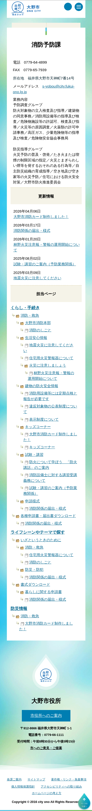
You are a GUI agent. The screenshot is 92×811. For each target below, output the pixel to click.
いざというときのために (41, 540)
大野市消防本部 (38, 323)
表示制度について (44, 419)
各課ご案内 (14, 779)
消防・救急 (30, 315)
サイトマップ (36, 779)
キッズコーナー (38, 427)
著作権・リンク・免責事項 (68, 779)
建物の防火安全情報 (41, 386)
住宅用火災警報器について (51, 358)
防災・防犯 (34, 569)
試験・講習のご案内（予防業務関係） (44, 264)
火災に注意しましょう (47, 365)
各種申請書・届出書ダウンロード (48, 516)
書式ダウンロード (35, 584)
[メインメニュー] (79, 7)
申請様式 (32, 501)
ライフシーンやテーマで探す (38, 532)
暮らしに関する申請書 (43, 592)
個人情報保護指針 (23, 786)
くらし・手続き (25, 307)
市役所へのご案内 (46, 715)
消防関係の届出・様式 (31, 230)
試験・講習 (34, 454)
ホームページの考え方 (46, 793)
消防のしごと (40, 330)
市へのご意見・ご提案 (46, 748)
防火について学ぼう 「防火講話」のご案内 (50, 465)
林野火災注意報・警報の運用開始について (51, 376)
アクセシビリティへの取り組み (61, 786)
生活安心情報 (36, 338)
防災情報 (19, 608)
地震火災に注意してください (37, 278)
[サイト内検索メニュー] (68, 7)
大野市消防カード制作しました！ (41, 216)
